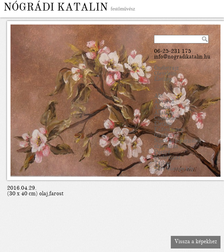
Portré (162, 152)
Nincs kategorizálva (177, 141)
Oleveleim (165, 74)
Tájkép (162, 164)
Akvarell (164, 102)
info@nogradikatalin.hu (182, 57)
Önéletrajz (166, 68)
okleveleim (166, 147)
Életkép (163, 80)
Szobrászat (167, 158)
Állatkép (164, 113)
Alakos (162, 108)
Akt (158, 96)
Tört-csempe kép (174, 169)
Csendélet (165, 119)
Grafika (163, 136)
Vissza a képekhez (195, 242)
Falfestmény (169, 130)
